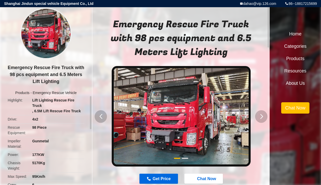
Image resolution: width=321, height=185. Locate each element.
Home (295, 33)
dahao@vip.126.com (259, 4)
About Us (295, 83)
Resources (295, 70)
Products (22, 93)
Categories (295, 46)
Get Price (162, 179)
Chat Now (204, 178)
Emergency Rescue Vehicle (55, 93)
